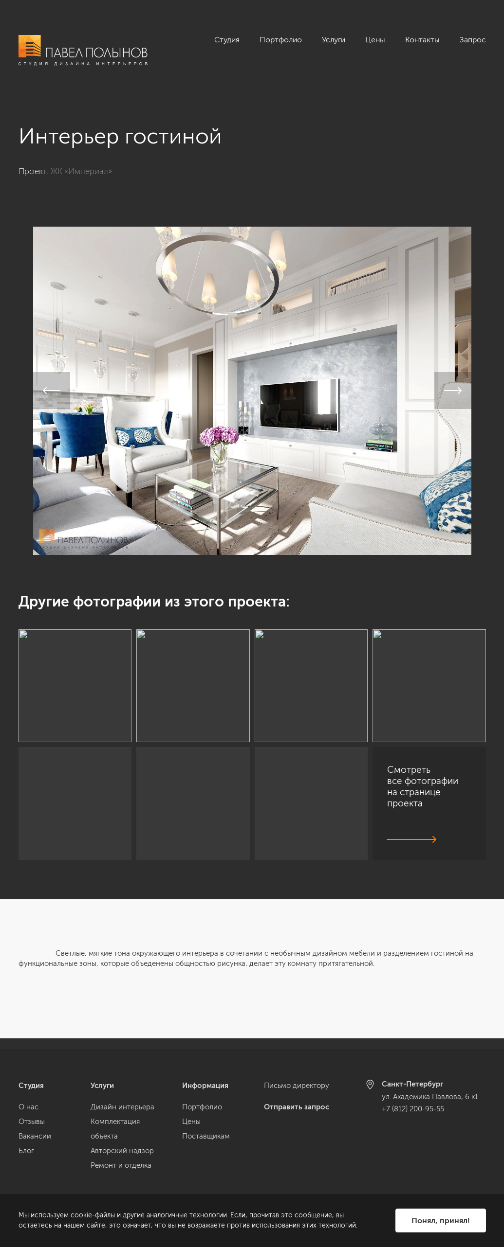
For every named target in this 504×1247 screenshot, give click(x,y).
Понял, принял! (440, 1220)
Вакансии (35, 1136)
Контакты (422, 39)
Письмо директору (296, 1085)
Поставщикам (206, 1136)
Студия (227, 39)
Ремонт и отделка (121, 1165)
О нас (28, 1107)
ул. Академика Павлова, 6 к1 (430, 1096)
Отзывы (32, 1121)
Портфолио (281, 39)
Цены (375, 39)
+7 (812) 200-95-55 (413, 1108)
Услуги (333, 39)
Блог (26, 1150)
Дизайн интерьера (122, 1107)
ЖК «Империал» (81, 160)
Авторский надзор (122, 1150)
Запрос (473, 39)
